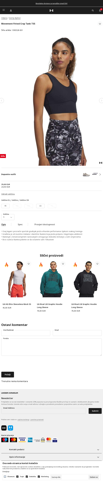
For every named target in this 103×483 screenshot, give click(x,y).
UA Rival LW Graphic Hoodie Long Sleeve (49, 305)
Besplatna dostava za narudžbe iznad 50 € (51, 3)
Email (57, 329)
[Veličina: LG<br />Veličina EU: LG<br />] (40, 205)
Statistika (32, 476)
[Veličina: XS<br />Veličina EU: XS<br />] (5, 205)
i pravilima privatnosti (37, 419)
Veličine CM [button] (24, 199)
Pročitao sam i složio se (22, 419)
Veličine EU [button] (5, 199)
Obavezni (11, 476)
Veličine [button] (15, 199)
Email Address (9, 407)
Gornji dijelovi (15, 18)
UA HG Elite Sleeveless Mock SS (17, 303)
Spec (20, 223)
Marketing (45, 476)
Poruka (6, 337)
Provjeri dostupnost (45, 223)
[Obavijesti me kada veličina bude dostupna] (17, 205)
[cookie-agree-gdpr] (93, 477)
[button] (100, 27)
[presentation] (21, 363)
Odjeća (4, 18)
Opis (3, 223)
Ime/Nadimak (8, 329)
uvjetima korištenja (23, 419)
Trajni (22, 476)
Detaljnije (5, 471)
